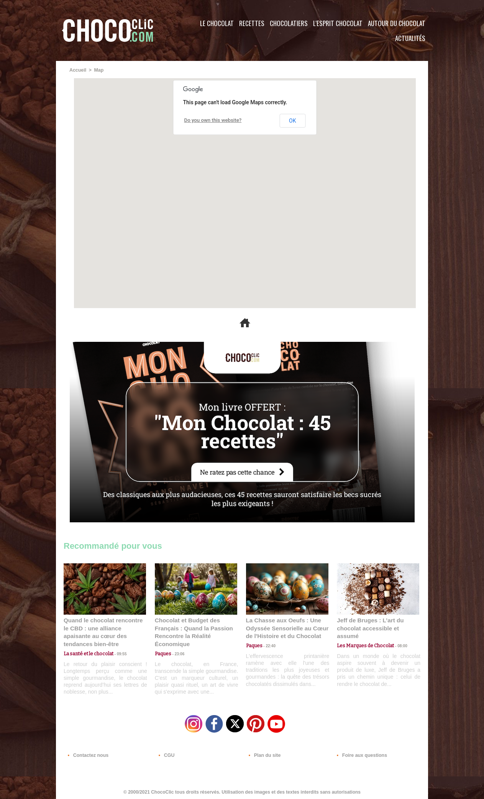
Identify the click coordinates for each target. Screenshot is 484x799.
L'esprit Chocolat (338, 23)
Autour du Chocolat (396, 23)
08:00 (397, 637)
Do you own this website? (210, 120)
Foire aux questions (360, 752)
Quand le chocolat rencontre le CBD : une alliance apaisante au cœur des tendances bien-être (104, 627)
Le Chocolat (217, 23)
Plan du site (263, 752)
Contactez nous (87, 752)
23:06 (177, 652)
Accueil (77, 70)
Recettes (251, 23)
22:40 (268, 644)
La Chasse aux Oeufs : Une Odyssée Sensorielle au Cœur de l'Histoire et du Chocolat (284, 627)
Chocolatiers (289, 23)
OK (292, 120)
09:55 (117, 644)
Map (98, 70)
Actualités (410, 38)
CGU (165, 752)
